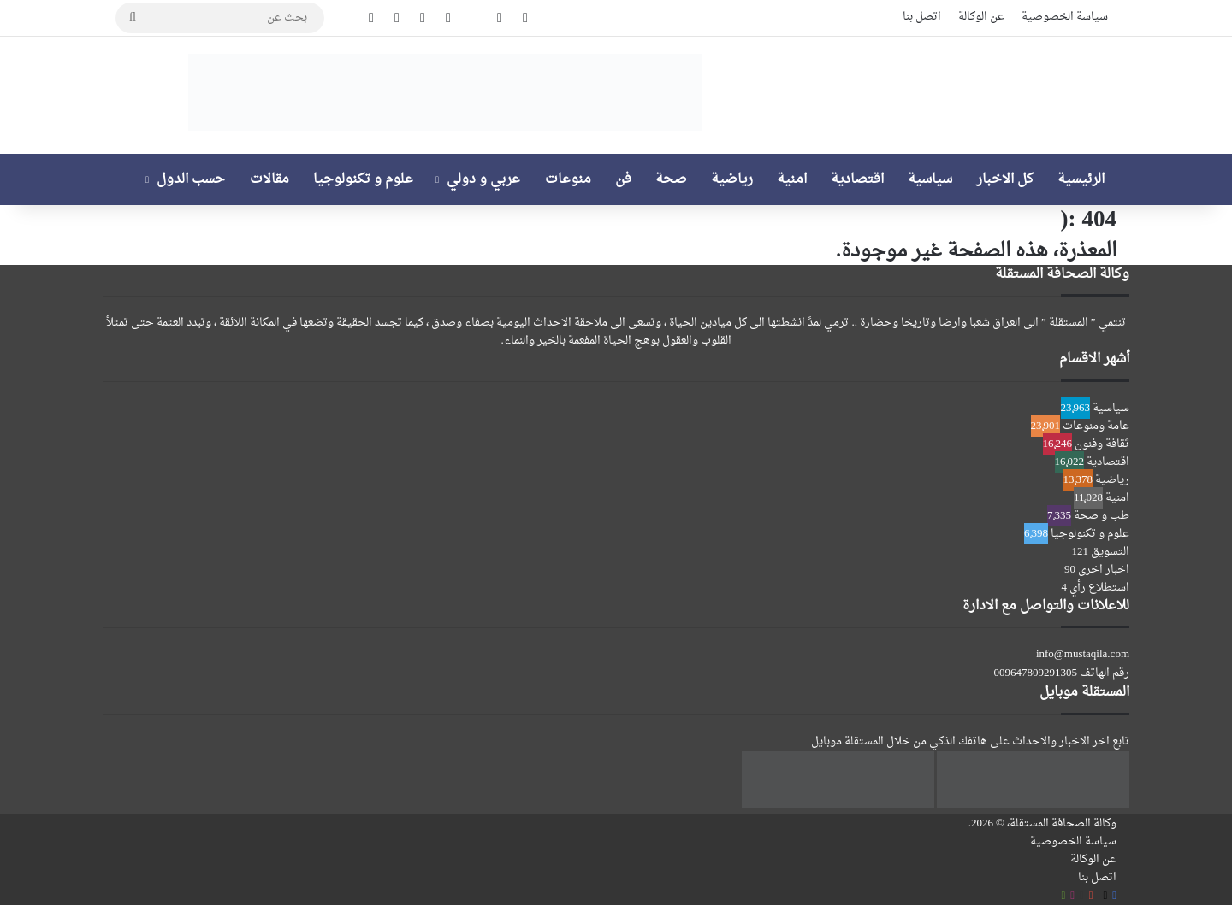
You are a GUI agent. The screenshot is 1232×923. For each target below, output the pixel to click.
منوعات (568, 179)
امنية (792, 179)
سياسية (930, 179)
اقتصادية (857, 179)
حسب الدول (191, 179)
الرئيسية (1081, 179)
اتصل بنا (922, 16)
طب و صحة (1101, 515)
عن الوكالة (981, 16)
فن (623, 179)
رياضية (732, 179)
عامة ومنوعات (1096, 426)
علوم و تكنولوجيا (363, 179)
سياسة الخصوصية (1065, 16)
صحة (671, 179)
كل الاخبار (1005, 179)
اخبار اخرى (1103, 569)
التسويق (1110, 551)
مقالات (269, 179)
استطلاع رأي (1099, 587)
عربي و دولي (483, 179)
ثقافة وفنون (1102, 444)
